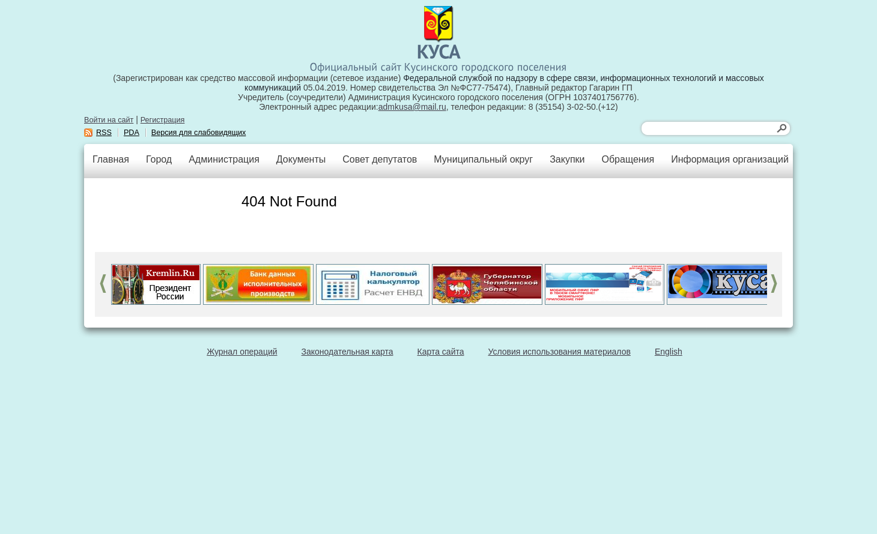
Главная (111, 159)
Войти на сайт (108, 120)
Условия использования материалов (559, 351)
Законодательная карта (347, 351)
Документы (301, 159)
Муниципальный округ (483, 159)
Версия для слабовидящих (198, 132)
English (668, 351)
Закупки (567, 159)
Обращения (627, 159)
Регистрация (163, 120)
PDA (131, 132)
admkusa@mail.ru (412, 107)
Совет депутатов (379, 159)
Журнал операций (242, 351)
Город (159, 159)
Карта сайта (440, 351)
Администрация (224, 159)
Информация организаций (730, 159)
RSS (104, 132)
